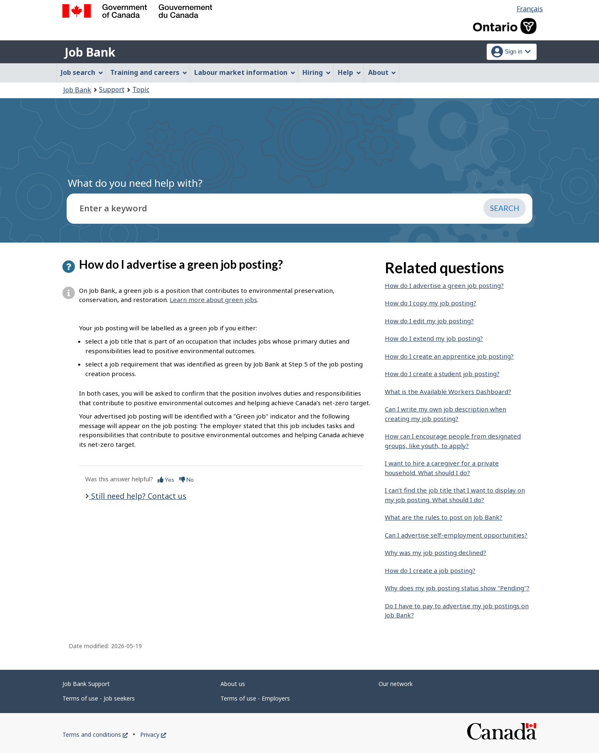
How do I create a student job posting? (442, 373)
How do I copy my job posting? (430, 303)
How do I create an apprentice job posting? (449, 356)
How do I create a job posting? (430, 570)
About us (232, 684)
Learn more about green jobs (213, 299)
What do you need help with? (135, 182)
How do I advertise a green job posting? (444, 285)
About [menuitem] (382, 72)
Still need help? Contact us (137, 496)
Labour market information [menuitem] (244, 72)
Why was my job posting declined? (435, 552)
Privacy (153, 734)
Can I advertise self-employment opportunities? (456, 535)
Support (111, 89)
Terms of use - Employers (255, 698)
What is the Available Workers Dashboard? (448, 391)
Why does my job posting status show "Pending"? (457, 588)
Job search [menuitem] (82, 72)
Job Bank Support (86, 684)
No (186, 479)
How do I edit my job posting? (429, 321)
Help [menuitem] (349, 72)
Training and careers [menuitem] (148, 72)
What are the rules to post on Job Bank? (443, 517)
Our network (396, 684)
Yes (166, 479)
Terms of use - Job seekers (98, 698)
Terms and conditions (95, 734)
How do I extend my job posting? (434, 338)
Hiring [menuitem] (316, 72)
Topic (140, 89)
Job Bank (89, 52)
